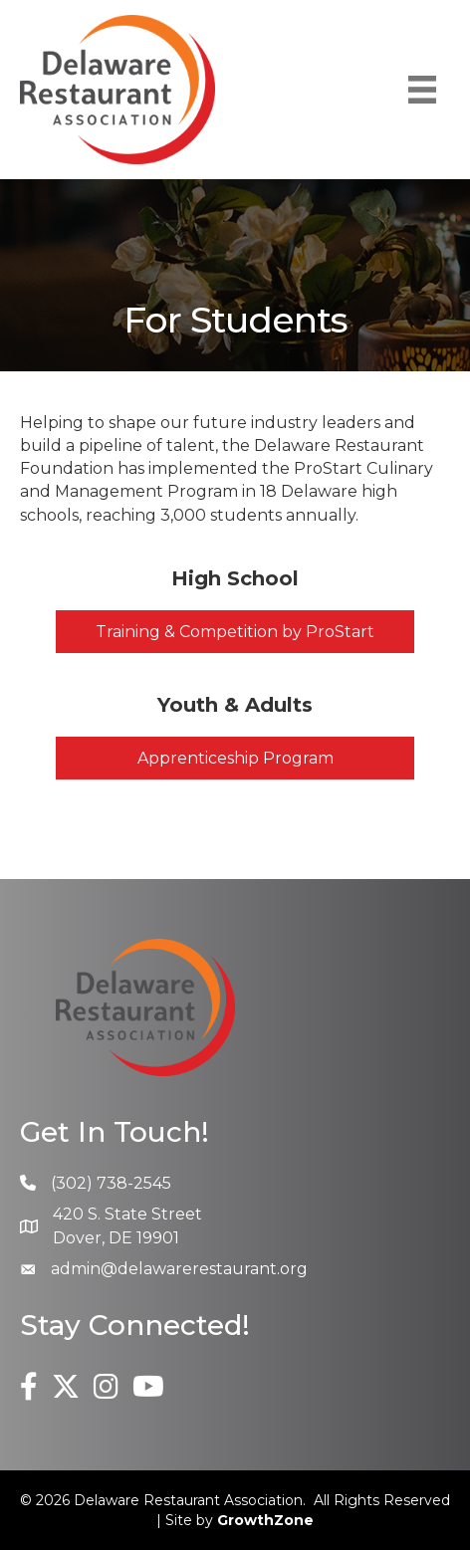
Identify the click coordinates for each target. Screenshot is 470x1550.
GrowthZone (265, 1520)
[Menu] (422, 89)
